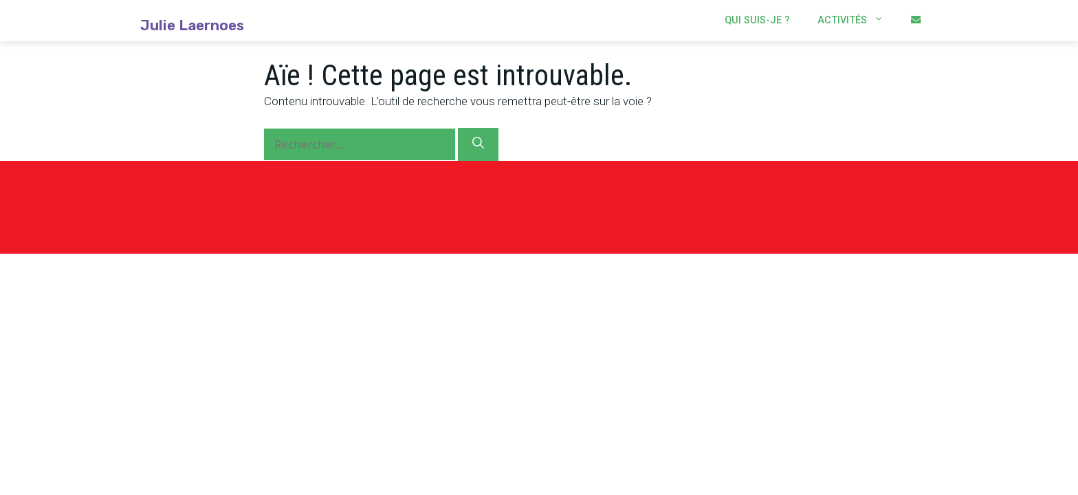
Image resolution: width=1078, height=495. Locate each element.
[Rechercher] (478, 144)
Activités (857, 20)
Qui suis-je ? (757, 20)
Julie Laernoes (192, 25)
